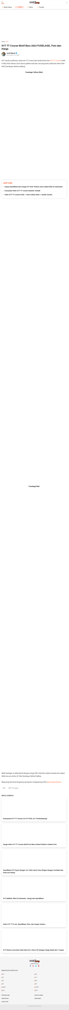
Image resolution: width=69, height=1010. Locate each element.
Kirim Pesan (5, 998)
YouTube (39, 966)
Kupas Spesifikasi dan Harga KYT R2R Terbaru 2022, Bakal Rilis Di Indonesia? (34, 187)
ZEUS (36, 990)
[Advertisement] (34, 25)
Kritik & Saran (38, 995)
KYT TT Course (55, 61)
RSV (36, 984)
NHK (36, 980)
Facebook (30, 966)
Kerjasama (37, 998)
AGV (3, 974)
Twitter (36, 966)
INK (3, 977)
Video (20, 7)
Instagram (33, 966)
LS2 (3, 980)
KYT (4, 788)
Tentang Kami (6, 995)
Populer (41, 7)
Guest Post (5, 1001)
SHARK (3, 987)
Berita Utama (8, 7)
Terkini (31, 7)
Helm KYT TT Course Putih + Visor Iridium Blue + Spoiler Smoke (28, 195)
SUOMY (37, 987)
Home (3, 41)
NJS (3, 984)
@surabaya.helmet (54, 782)
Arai (36, 974)
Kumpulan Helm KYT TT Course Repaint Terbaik (22, 191)
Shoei (3, 990)
